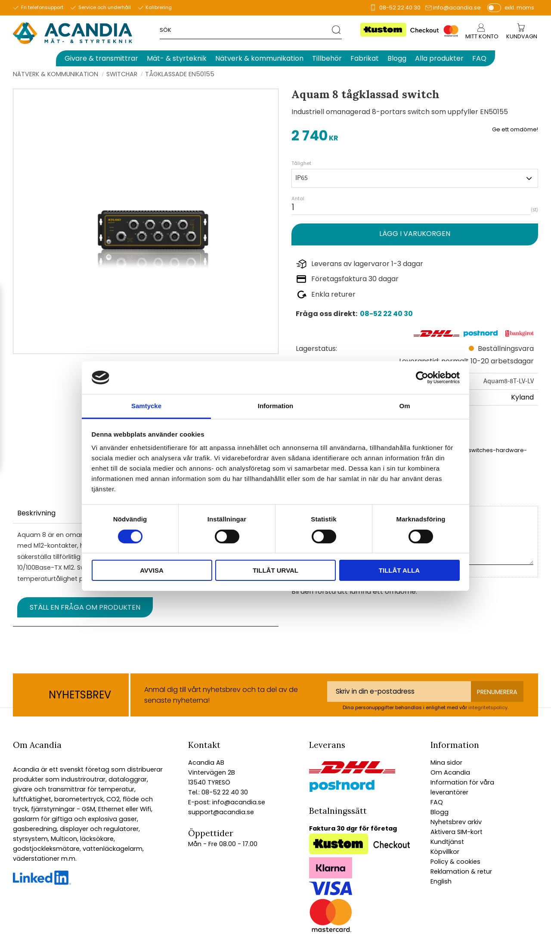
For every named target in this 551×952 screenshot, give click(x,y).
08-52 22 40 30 (400, 7)
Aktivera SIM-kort (456, 832)
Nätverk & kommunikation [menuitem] (259, 58)
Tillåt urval (275, 570)
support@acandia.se (221, 812)
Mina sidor (446, 762)
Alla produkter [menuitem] (439, 58)
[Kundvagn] (521, 37)
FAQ (436, 802)
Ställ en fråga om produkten (85, 607)
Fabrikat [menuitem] (364, 58)
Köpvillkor (444, 851)
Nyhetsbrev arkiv (456, 822)
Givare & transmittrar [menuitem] (101, 58)
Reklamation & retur (461, 871)
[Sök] (337, 29)
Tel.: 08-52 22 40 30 (218, 792)
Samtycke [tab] (146, 405)
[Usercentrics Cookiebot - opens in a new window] (422, 377)
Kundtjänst (447, 841)
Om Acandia (450, 772)
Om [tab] (404, 405)
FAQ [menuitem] (479, 58)
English (441, 881)
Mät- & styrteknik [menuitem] (177, 58)
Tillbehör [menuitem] (327, 58)
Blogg (439, 812)
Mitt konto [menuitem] (481, 36)
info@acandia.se (457, 7)
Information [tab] (276, 405)
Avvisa (152, 570)
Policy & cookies (455, 861)
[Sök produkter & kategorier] (245, 29)
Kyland (522, 397)
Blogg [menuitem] (396, 58)
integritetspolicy (488, 707)
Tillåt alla (399, 570)
